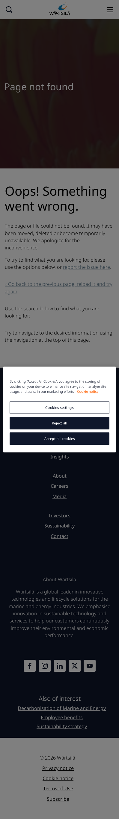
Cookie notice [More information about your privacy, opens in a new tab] (87, 391)
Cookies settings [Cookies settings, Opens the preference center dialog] (59, 407)
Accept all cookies (59, 438)
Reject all (59, 423)
